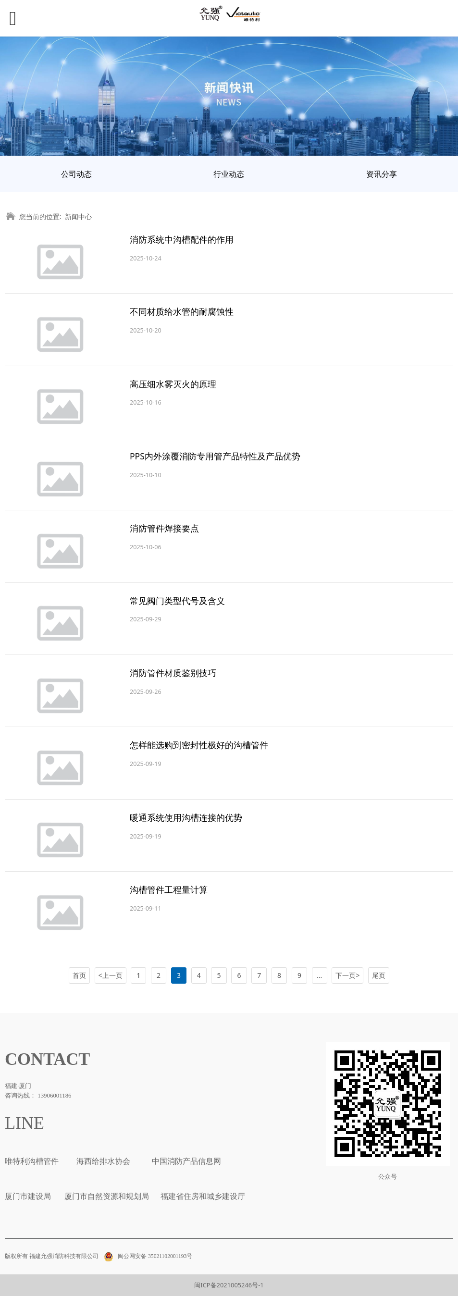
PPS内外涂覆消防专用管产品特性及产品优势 (215, 456)
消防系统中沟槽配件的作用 (182, 239)
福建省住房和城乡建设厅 (202, 1196)
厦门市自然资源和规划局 (105, 1196)
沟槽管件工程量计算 (169, 889)
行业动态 (228, 174)
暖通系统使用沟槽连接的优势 (186, 817)
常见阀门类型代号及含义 (177, 600)
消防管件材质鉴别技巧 (173, 673)
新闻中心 (78, 216)
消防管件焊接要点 (164, 528)
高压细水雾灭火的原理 (173, 384)
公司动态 (76, 174)
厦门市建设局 (28, 1196)
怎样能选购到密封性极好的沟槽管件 (199, 745)
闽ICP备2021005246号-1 (228, 1285)
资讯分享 (381, 174)
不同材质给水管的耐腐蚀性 (182, 311)
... (319, 975)
